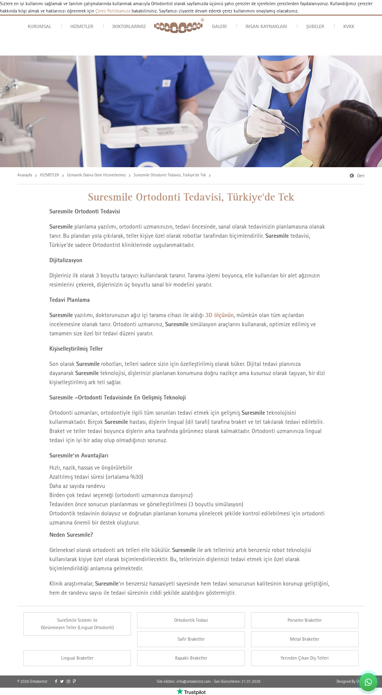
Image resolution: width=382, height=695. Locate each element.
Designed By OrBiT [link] (351, 681)
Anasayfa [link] (24, 175)
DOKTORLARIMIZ (129, 26)
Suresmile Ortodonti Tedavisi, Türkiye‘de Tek (170, 175)
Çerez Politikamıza (112, 11)
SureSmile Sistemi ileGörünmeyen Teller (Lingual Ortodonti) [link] (77, 623)
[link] (55, 682)
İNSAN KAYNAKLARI (266, 26)
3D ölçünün (219, 316)
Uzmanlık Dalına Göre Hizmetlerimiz (96, 175)
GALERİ (219, 26)
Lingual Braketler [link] (77, 658)
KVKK (348, 26)
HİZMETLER (81, 26)
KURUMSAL (39, 26)
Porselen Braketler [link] (305, 620)
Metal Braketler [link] (304, 639)
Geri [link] (361, 176)
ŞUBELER (315, 26)
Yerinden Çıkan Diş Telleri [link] (305, 658)
